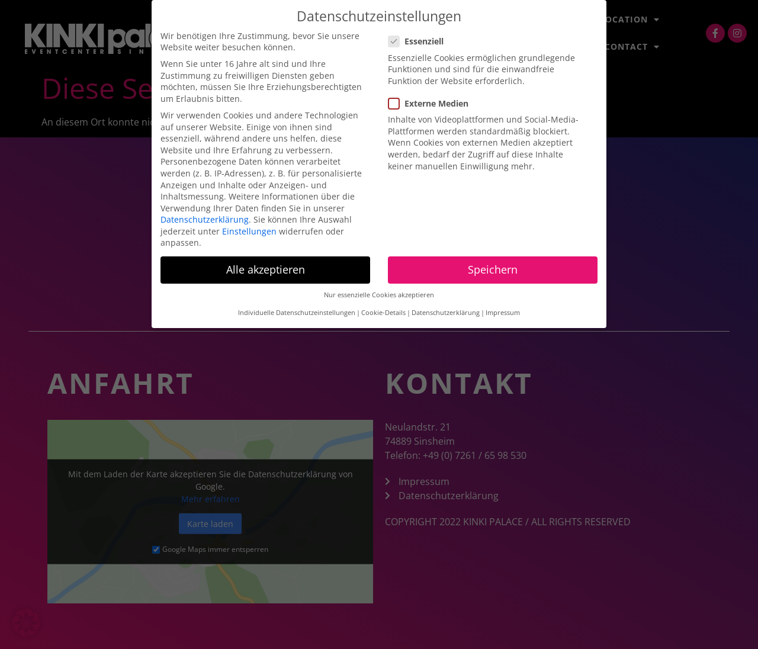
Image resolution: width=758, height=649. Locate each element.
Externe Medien (432, 103)
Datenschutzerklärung (204, 219)
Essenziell (419, 41)
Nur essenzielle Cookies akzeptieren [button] (379, 295)
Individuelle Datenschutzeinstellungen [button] (296, 313)
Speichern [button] (493, 269)
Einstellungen (249, 231)
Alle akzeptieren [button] (265, 269)
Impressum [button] (503, 313)
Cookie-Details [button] (383, 313)
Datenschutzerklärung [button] (446, 313)
